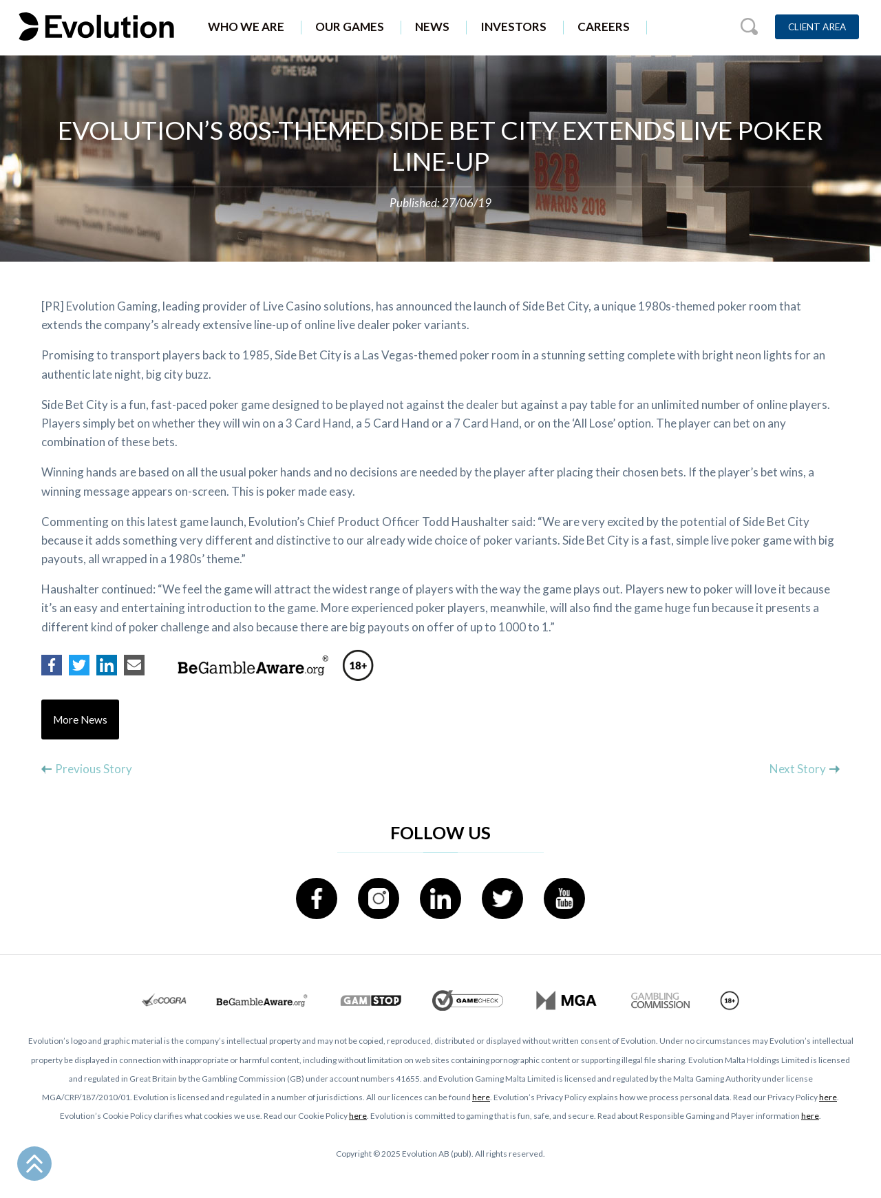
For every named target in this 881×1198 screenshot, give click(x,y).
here (481, 1097)
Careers (603, 26)
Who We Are (246, 26)
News (432, 26)
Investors (513, 26)
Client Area (817, 26)
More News (80, 719)
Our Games (349, 26)
